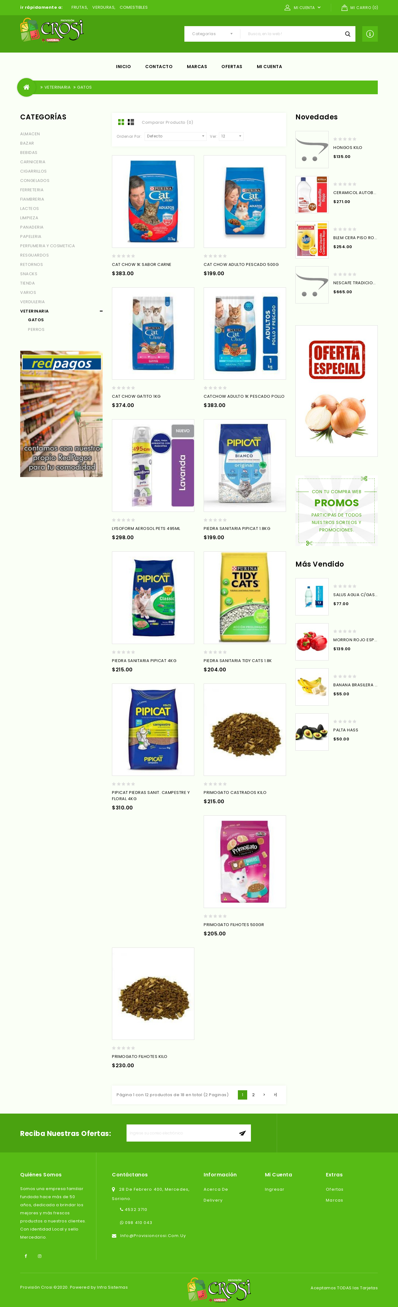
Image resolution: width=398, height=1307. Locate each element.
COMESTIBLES (134, 7)
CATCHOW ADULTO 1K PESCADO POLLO (244, 396)
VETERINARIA (57, 87)
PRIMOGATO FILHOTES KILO (140, 1056)
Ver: (213, 136)
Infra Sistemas (112, 1287)
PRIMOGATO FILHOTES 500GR (234, 925)
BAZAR (27, 143)
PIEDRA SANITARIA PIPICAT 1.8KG (237, 528)
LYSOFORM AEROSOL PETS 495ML (146, 528)
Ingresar (275, 1189)
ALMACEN (30, 134)
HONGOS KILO (348, 148)
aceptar (242, 1133)
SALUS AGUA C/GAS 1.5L (358, 595)
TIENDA (27, 283)
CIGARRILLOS (33, 171)
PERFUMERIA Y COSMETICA (47, 246)
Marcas (197, 66)
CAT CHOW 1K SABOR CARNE (142, 264)
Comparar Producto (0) (167, 122)
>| (275, 1095)
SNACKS (28, 274)
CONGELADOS (34, 180)
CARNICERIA (32, 162)
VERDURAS (103, 7)
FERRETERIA (32, 190)
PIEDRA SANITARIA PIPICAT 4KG (144, 661)
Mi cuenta (269, 66)
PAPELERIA (31, 236)
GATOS (84, 87)
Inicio (123, 66)
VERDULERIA (32, 302)
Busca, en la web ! (347, 34)
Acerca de (216, 1189)
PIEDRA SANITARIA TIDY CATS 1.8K (238, 661)
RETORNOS (31, 264)
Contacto (159, 66)
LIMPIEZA (29, 218)
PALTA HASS (345, 730)
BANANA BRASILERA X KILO (360, 685)
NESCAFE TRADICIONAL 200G (363, 283)
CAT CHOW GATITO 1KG (136, 396)
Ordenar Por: (129, 136)
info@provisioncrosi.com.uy (153, 1236)
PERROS (36, 329)
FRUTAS (79, 7)
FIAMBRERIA (32, 199)
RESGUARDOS (34, 255)
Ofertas (232, 66)
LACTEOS (29, 208)
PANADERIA (32, 227)
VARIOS (28, 292)
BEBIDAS (29, 152)
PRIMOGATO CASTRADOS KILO (235, 792)
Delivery (213, 1200)
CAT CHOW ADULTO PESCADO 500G (241, 264)
